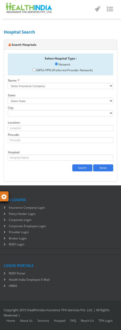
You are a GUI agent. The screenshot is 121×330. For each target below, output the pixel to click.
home (11, 320)
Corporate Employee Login (27, 226)
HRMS (13, 286)
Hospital (60, 320)
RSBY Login (16, 244)
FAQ (73, 320)
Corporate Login (20, 220)
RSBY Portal (17, 273)
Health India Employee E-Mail (29, 279)
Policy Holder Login (22, 214)
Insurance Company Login (27, 207)
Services (43, 320)
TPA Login (105, 320)
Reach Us (87, 320)
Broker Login (18, 238)
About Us (26, 320)
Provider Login (19, 232)
